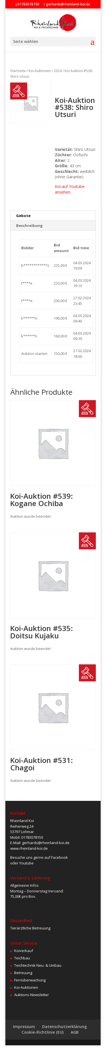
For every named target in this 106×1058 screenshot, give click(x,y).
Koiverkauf (23, 950)
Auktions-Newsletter (31, 994)
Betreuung (23, 972)
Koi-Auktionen (40, 70)
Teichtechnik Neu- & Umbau (37, 965)
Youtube (26, 863)
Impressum (24, 1026)
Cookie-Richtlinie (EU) (42, 1032)
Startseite (18, 70)
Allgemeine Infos (24, 885)
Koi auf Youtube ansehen (70, 189)
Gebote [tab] (23, 215)
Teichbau (22, 958)
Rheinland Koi (22, 820)
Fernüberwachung (30, 980)
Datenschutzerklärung (64, 1026)
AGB (75, 1032)
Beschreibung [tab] (29, 225)
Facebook (59, 857)
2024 (58, 70)
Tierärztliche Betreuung (30, 928)
